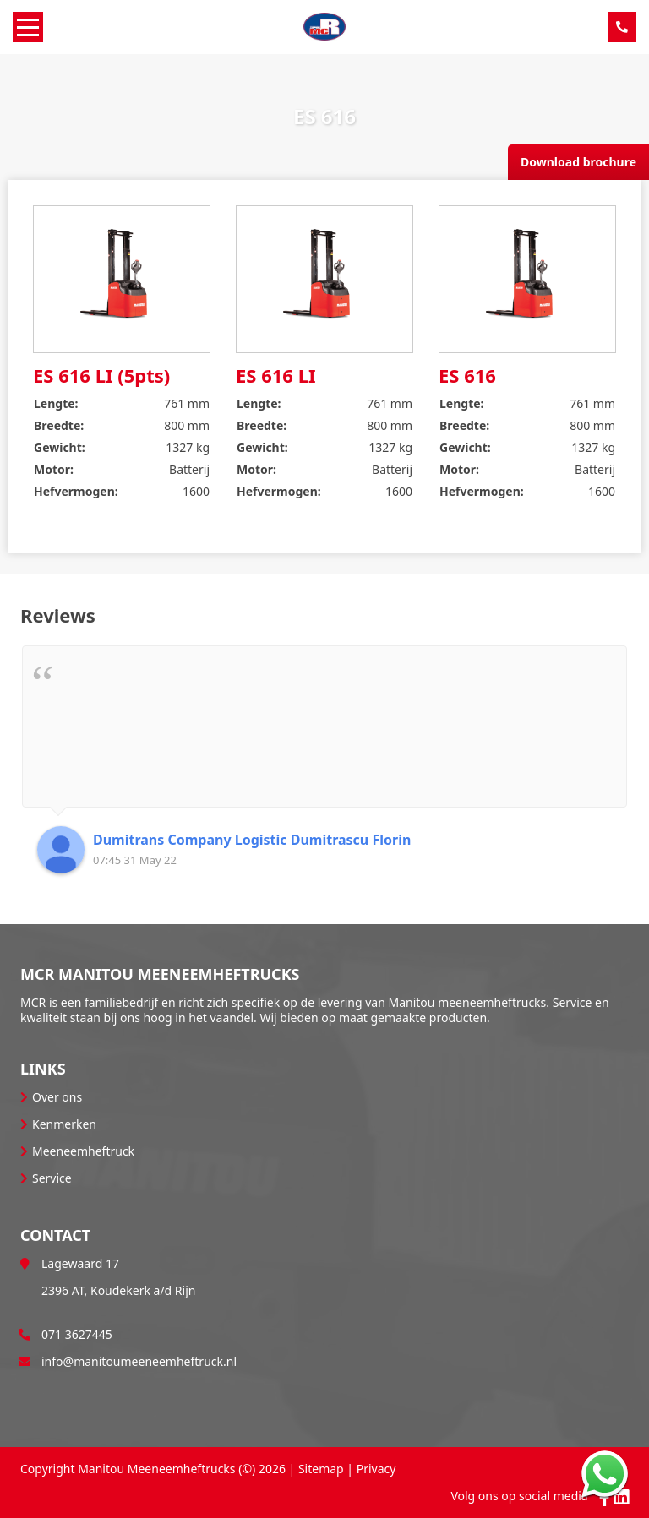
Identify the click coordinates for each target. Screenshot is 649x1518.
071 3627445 (76, 1334)
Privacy (376, 1469)
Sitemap (321, 1469)
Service (52, 1178)
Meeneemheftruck (83, 1151)
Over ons (57, 1097)
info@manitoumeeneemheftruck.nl (139, 1361)
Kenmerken (64, 1124)
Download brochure (578, 162)
